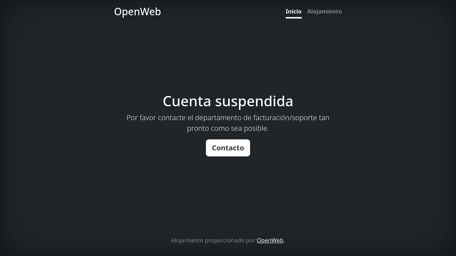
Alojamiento (324, 11)
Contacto (228, 148)
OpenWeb (270, 240)
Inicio (293, 11)
